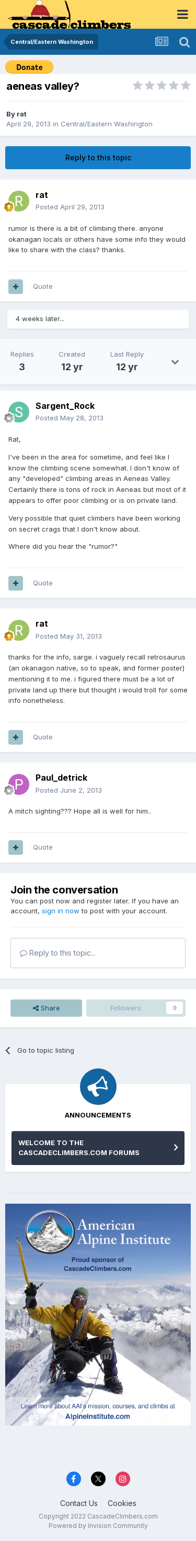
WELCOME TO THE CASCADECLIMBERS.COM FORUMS (79, 1147)
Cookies (122, 1503)
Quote (43, 286)
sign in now (60, 911)
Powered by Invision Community (98, 1526)
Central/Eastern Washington (107, 124)
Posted (70, 207)
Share (46, 1008)
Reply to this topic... (58, 952)
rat (22, 114)
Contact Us (79, 1503)
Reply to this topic (98, 157)
